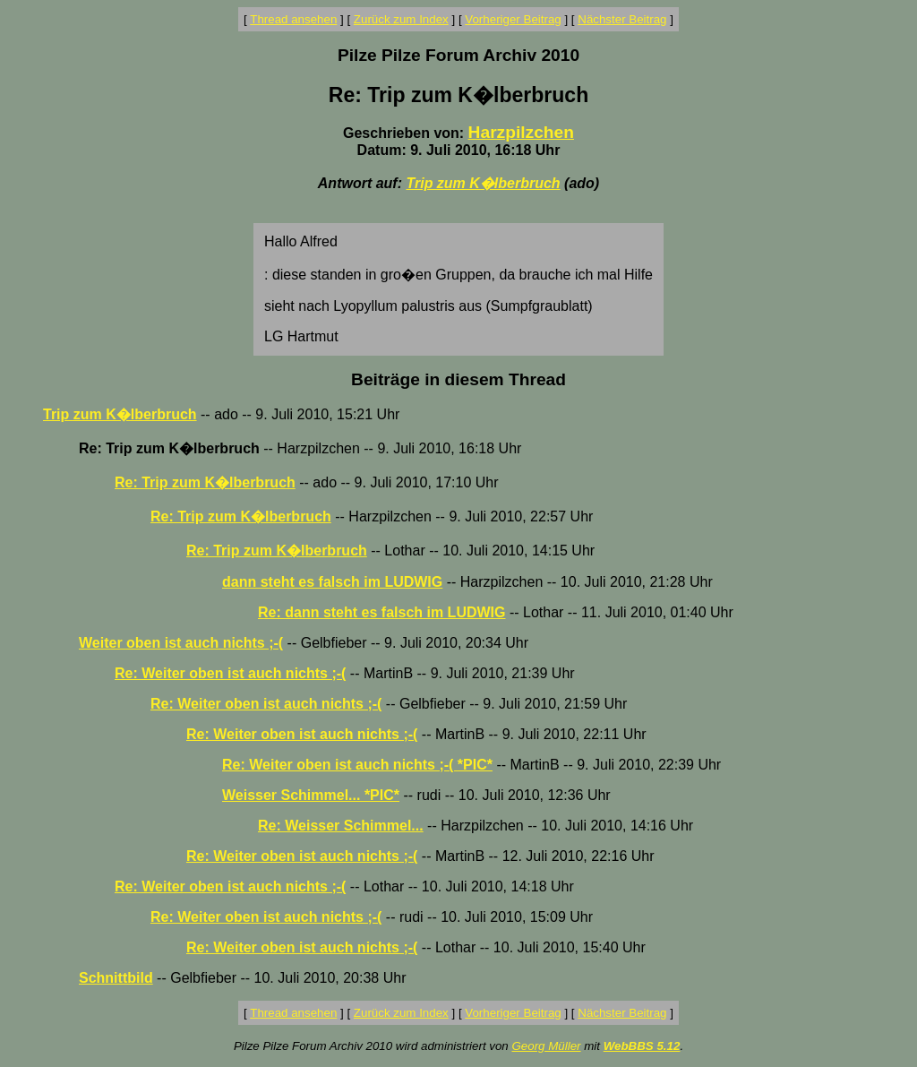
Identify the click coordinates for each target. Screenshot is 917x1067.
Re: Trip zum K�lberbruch (205, 482)
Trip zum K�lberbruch (483, 183)
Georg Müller (545, 1046)
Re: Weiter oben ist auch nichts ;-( (230, 673)
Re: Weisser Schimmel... (341, 825)
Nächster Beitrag (622, 19)
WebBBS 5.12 (642, 1046)
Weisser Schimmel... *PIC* (310, 795)
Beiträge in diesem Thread (458, 379)
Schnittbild (116, 977)
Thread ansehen (293, 19)
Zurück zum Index (401, 19)
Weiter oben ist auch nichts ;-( (181, 642)
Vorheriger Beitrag (513, 19)
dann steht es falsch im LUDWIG (332, 581)
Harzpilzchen (521, 132)
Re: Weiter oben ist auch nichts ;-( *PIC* (357, 764)
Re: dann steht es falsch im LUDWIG (381, 612)
